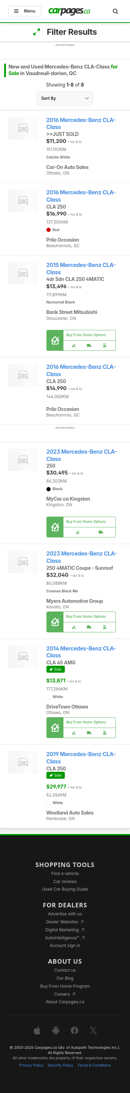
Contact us (65, 970)
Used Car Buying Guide (65, 889)
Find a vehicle (65, 873)
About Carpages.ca (65, 1001)
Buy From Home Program (65, 986)
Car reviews (65, 881)
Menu (24, 11)
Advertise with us (65, 913)
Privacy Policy (31, 1065)
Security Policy (60, 1065)
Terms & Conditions (94, 1065)
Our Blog (65, 978)
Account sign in (65, 945)
